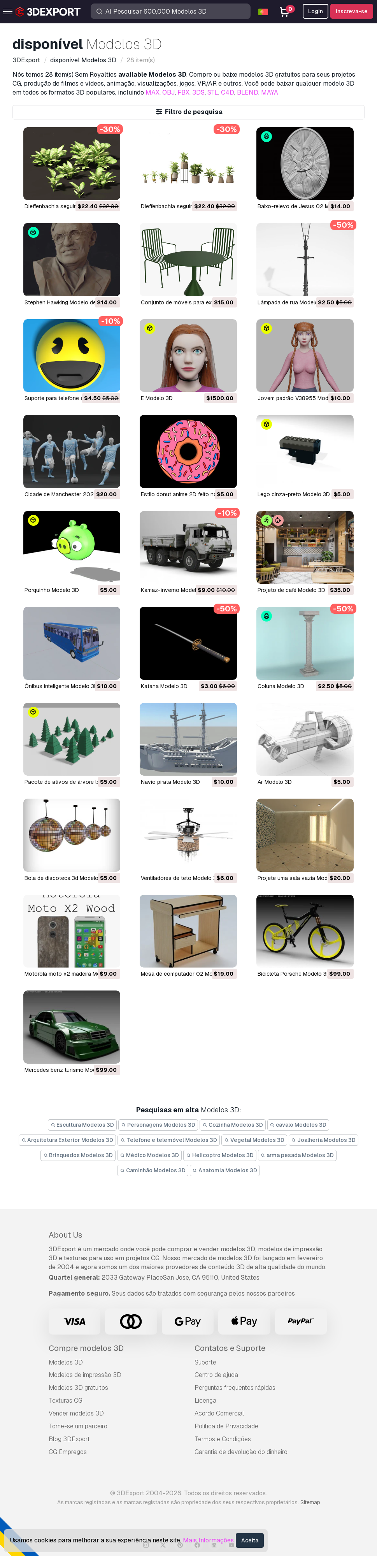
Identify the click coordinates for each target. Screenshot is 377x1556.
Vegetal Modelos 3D (254, 1139)
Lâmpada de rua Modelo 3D (292, 302)
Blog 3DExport (69, 1439)
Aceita (249, 1540)
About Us (65, 1235)
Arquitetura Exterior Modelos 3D (67, 1139)
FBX (183, 92)
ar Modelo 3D (275, 781)
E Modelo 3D (157, 398)
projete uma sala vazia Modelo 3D (301, 878)
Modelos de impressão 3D (85, 1375)
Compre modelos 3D (86, 1348)
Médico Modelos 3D (149, 1155)
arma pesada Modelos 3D (297, 1155)
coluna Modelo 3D (281, 686)
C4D (227, 92)
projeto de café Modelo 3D (291, 590)
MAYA (269, 92)
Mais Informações (208, 1540)
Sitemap (310, 1502)
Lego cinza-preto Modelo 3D (294, 494)
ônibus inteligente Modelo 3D (61, 686)
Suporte (205, 1362)
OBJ (168, 92)
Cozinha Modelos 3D (232, 1124)
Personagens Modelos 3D (158, 1124)
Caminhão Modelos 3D (153, 1170)
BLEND (247, 92)
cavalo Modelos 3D (298, 1124)
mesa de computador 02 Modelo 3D (186, 973)
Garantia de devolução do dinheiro (241, 1452)
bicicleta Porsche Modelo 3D (294, 973)
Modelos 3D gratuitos (78, 1388)
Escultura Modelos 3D (82, 1124)
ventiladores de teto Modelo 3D (180, 878)
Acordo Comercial (219, 1413)
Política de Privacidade (226, 1426)
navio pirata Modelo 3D (170, 781)
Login (315, 11)
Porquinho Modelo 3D (52, 590)
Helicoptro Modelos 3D (220, 1155)
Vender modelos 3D (76, 1413)
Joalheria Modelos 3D (323, 1139)
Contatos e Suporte (230, 1348)
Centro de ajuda (216, 1375)
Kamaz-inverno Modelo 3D (174, 590)
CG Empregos (68, 1452)
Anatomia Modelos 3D (225, 1170)
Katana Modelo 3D (164, 686)
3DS (198, 92)
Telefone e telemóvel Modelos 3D (168, 1139)
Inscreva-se (352, 11)
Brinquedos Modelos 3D (78, 1155)
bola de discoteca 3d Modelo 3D (66, 878)
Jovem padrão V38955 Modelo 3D (301, 398)
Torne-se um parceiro (78, 1426)
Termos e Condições (223, 1439)
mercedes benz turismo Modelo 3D (68, 1069)
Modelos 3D (66, 1362)
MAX (153, 92)
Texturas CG (65, 1400)
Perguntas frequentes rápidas (235, 1388)
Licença (205, 1400)
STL (212, 92)
